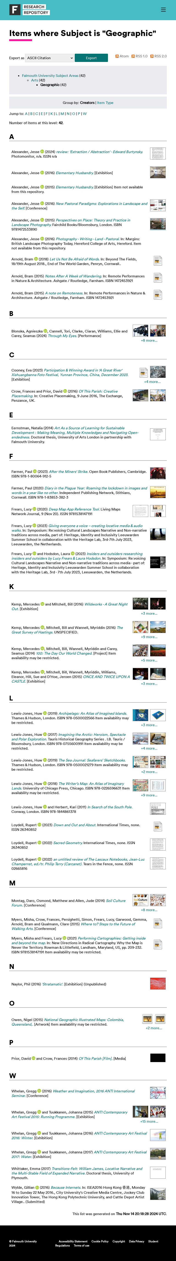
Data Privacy (136, 1241)
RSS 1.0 (139, 56)
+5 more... (149, 660)
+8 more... (149, 340)
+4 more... (152, 381)
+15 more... (149, 1121)
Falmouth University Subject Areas (50, 75)
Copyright (119, 1241)
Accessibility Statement (73, 1241)
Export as (16, 58)
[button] (91, 58)
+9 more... (149, 636)
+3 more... (149, 613)
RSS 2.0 (157, 56)
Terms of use (81, 1245)
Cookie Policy (99, 1241)
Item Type (105, 102)
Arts (34, 80)
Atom (121, 56)
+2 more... (149, 771)
